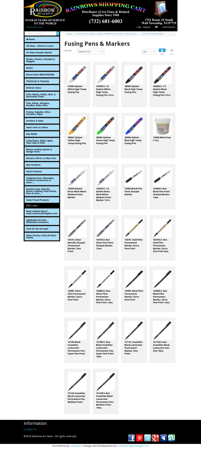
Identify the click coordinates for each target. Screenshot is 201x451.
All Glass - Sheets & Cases (40, 46)
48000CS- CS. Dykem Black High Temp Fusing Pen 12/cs (162, 90)
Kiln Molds (31, 134)
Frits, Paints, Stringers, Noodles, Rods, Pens (38, 104)
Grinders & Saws (35, 121)
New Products (33, 165)
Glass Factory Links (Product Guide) (41, 236)
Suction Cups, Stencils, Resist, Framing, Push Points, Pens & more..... (41, 191)
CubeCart (75, 445)
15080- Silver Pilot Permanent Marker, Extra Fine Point (77, 295)
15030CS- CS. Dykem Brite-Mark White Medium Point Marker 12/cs (103, 194)
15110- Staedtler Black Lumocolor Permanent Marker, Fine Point (134, 348)
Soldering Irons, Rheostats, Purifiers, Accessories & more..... (40, 180)
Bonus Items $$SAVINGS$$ (40, 74)
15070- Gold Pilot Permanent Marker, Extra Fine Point (134, 244)
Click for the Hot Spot (37, 229)
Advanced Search (34, 27)
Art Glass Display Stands (39, 52)
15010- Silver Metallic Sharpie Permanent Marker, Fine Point (76, 245)
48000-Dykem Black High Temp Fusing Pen (133, 89)
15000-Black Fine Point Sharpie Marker (133, 191)
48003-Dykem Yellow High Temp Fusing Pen (77, 140)
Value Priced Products (37, 200)
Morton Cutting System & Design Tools (39, 150)
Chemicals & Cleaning (37, 81)
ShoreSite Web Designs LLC (133, 445)
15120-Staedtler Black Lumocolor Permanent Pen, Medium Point (76, 397)
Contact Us (30, 429)
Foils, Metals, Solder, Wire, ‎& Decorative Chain (41, 95)
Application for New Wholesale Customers (37, 221)
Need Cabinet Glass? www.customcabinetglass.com (42, 212)
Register (147, 27)
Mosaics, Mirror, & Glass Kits (41, 158)
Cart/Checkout (168, 27)
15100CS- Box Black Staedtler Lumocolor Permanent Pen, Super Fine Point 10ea (105, 349)
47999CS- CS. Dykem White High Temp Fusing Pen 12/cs (105, 90)
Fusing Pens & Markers (153, 34)
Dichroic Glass (33, 88)
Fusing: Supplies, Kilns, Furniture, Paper (38, 113)
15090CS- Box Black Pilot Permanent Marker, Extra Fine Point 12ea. (161, 297)
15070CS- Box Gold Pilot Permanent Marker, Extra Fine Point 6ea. (161, 245)
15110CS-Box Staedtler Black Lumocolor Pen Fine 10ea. (161, 346)
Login (139, 27)
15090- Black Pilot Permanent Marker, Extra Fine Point (134, 295)
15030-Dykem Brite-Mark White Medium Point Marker (77, 193)
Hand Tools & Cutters (37, 127)
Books (29, 68)
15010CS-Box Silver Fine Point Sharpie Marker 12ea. (104, 244)
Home (30, 39)
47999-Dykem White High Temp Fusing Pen (77, 89)
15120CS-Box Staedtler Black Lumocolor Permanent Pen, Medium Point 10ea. (105, 400)
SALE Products (34, 171)
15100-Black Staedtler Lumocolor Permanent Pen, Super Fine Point (76, 348)
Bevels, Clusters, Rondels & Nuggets (40, 60)
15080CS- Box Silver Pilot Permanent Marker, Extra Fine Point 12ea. (104, 297)
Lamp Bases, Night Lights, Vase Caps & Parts (39, 141)
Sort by (68, 50)
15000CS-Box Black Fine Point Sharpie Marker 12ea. (161, 193)
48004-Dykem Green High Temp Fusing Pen (105, 140)
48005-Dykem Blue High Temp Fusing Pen (133, 140)
